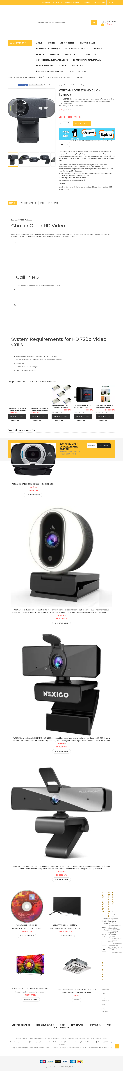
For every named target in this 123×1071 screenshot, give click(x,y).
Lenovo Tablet (49, 1041)
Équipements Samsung (24, 1038)
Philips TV (65, 1047)
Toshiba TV (57, 1047)
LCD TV (87, 1047)
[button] (12, 120)
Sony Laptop (59, 1041)
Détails (12, 203)
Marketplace (57, 2)
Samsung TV (23, 1047)
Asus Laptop (79, 1041)
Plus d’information (28, 203)
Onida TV (48, 1047)
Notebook (61, 1044)
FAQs (103, 1004)
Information (95, 1024)
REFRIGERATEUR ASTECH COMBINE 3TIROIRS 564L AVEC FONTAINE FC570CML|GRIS (39, 409)
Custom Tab (53, 203)
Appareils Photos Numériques (78, 1038)
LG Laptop (100, 1041)
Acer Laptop (24, 1041)
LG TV (31, 1047)
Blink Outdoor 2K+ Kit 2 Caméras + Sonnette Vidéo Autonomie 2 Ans (104, 406)
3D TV (102, 1047)
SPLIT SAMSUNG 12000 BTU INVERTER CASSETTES (77, 989)
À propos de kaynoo (21, 1024)
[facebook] (104, 942)
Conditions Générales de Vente (116, 931)
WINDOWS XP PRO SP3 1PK (26, 924)
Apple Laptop (14, 1041)
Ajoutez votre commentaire (83, 110)
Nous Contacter (105, 998)
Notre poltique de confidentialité (117, 949)
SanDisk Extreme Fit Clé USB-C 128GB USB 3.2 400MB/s (82, 406)
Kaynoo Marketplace (116, 923)
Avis (42, 203)
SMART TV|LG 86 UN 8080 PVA (65, 924)
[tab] (12, 202)
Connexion (86, 2)
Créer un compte (99, 2)
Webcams (56, 77)
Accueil (10, 77)
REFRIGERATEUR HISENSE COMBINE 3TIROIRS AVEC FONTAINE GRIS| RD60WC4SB (17, 409)
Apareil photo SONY (60, 1038)
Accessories (69, 1041)
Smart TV (108, 1047)
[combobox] (66, 22)
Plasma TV (95, 1047)
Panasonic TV (39, 1047)
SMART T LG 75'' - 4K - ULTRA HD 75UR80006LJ (30, 988)
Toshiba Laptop (90, 1041)
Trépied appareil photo (98, 1038)
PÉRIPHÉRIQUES (44, 77)
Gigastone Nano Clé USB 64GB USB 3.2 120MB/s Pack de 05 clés (61, 406)
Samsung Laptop (36, 1041)
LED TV (82, 1047)
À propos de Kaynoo (115, 914)
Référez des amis (36, 85)
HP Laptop (108, 1041)
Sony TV (14, 1047)
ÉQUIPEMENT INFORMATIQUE (25, 77)
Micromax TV (74, 1047)
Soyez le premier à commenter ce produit (26, 928)
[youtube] (104, 948)
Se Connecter (105, 987)
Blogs (62, 1024)
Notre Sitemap (105, 1010)
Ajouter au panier (16, 416)
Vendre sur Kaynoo (72, 2)
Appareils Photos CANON (43, 1038)
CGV (103, 993)
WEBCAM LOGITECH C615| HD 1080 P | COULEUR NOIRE (33, 483)
